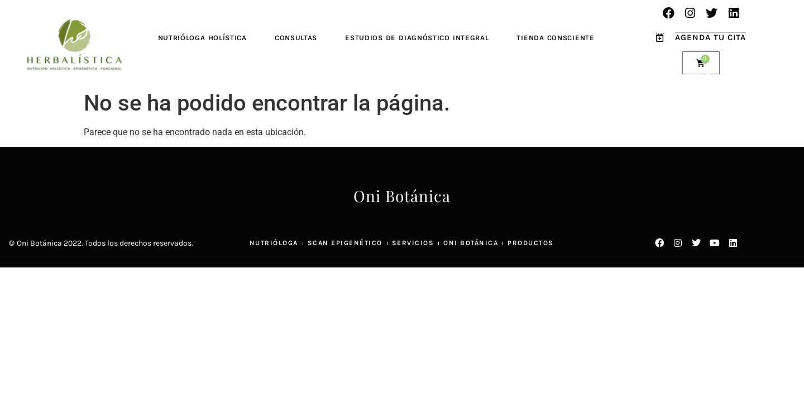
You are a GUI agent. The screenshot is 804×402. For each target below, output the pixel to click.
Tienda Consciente (555, 38)
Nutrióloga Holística (202, 38)
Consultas (296, 38)
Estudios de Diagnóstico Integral (417, 38)
